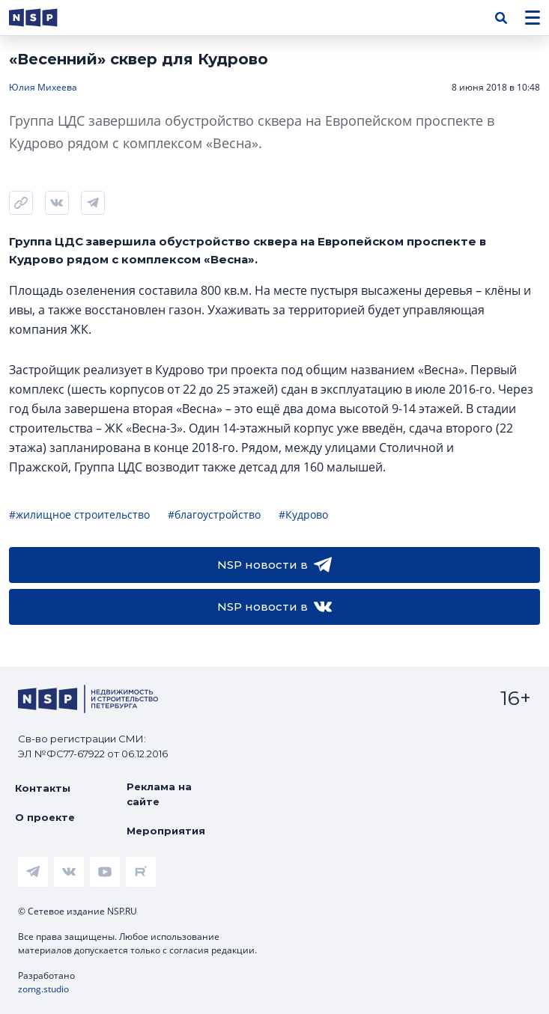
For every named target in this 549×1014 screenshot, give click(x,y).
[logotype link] (45, 17)
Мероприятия (166, 831)
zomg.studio (43, 989)
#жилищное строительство (79, 514)
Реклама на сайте (159, 794)
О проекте (45, 817)
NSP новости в (274, 565)
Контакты (42, 788)
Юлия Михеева (43, 87)
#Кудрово (303, 514)
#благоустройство (214, 514)
